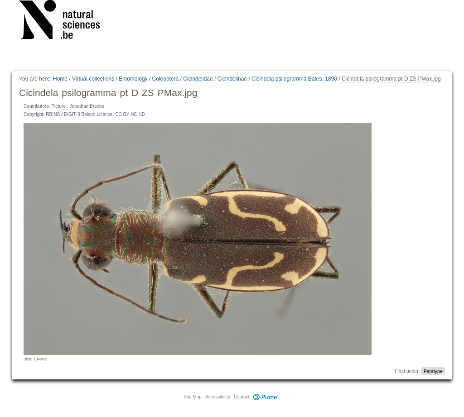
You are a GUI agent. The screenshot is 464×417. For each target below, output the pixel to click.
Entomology (133, 79)
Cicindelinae (232, 79)
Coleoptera (165, 79)
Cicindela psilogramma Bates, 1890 (294, 79)
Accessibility (217, 396)
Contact (241, 396)
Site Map (192, 396)
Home (60, 79)
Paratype (433, 371)
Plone (265, 396)
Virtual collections (93, 79)
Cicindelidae (198, 79)
